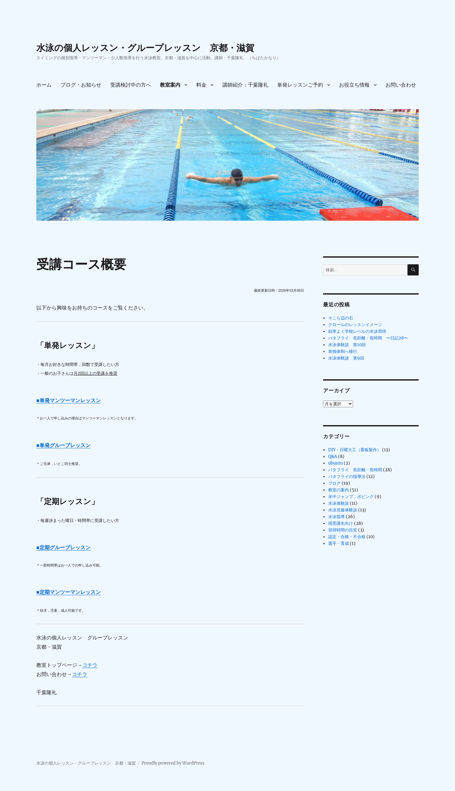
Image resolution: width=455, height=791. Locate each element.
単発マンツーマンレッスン (70, 400)
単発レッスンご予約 (300, 85)
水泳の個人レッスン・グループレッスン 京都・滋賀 (145, 47)
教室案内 (170, 85)
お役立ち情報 (354, 85)
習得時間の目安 (342, 530)
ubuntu (335, 463)
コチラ (90, 665)
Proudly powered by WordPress (173, 763)
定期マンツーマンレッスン (70, 592)
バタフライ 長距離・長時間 (355, 470)
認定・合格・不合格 (346, 536)
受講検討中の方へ (130, 85)
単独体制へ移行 (342, 351)
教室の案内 (338, 490)
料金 (201, 85)
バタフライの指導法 (346, 476)
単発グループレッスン (65, 445)
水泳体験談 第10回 (347, 344)
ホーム (44, 85)
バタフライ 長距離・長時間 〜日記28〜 (368, 338)
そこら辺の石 (340, 318)
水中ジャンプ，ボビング (351, 496)
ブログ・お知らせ (81, 85)
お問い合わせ (401, 85)
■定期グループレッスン (63, 547)
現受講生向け (340, 523)
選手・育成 (338, 543)
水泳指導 (336, 516)
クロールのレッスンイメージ (355, 324)
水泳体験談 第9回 (346, 358)
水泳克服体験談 (342, 510)
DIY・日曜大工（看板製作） (354, 450)
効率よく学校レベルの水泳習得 (357, 331)
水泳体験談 (338, 503)
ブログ (334, 483)
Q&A (332, 456)
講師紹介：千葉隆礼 (245, 85)
